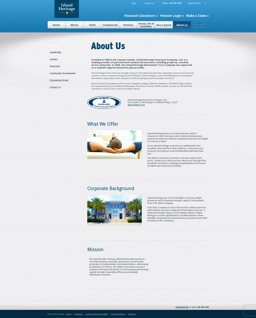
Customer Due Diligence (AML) (97, 314)
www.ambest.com (136, 105)
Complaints (78, 314)
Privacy (68, 314)
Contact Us (182, 307)
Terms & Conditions (118, 314)
